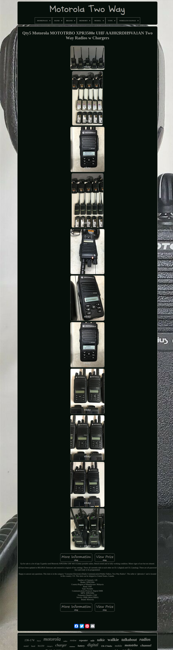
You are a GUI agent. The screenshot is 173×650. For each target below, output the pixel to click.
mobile (118, 645)
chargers (50, 646)
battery (81, 645)
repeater (83, 640)
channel (145, 645)
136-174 (29, 640)
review (73, 640)
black (39, 641)
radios (145, 639)
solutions (72, 646)
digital (92, 644)
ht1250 (41, 646)
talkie (101, 640)
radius (65, 641)
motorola (52, 639)
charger (61, 645)
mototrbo (131, 645)
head (33, 646)
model (26, 646)
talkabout (129, 639)
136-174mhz (106, 646)
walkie (113, 639)
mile (92, 640)
